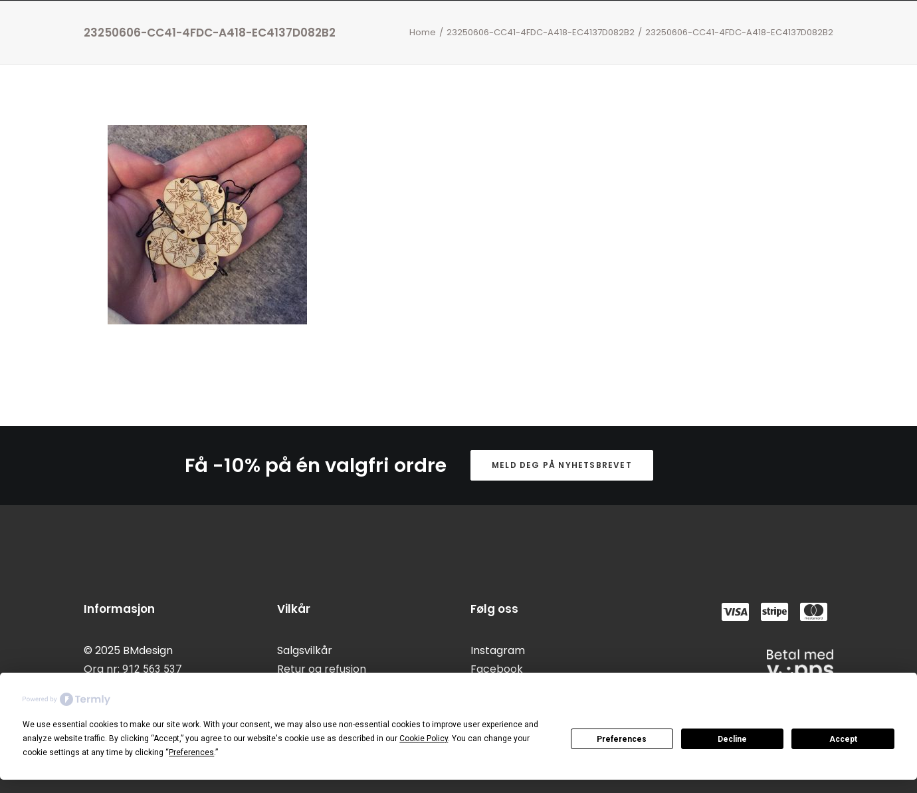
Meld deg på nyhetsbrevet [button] (562, 465)
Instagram (497, 650)
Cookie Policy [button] (423, 738)
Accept (843, 739)
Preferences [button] (191, 752)
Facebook (496, 669)
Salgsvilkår (304, 650)
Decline (732, 739)
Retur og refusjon (321, 669)
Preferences (622, 739)
